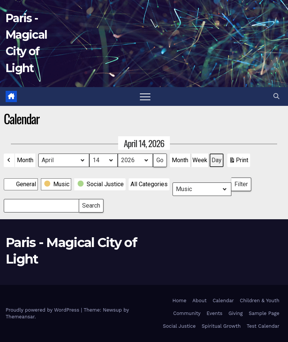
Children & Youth (259, 300)
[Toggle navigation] (145, 96)
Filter (242, 183)
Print (238, 162)
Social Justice (179, 326)
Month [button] (25, 160)
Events (214, 313)
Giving (235, 313)
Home (179, 300)
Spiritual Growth (221, 326)
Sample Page (264, 313)
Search (91, 204)
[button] (276, 96)
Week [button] (199, 160)
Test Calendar (263, 326)
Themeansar (20, 316)
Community (187, 313)
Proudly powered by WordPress (43, 310)
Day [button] (217, 160)
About (199, 300)
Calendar (223, 300)
